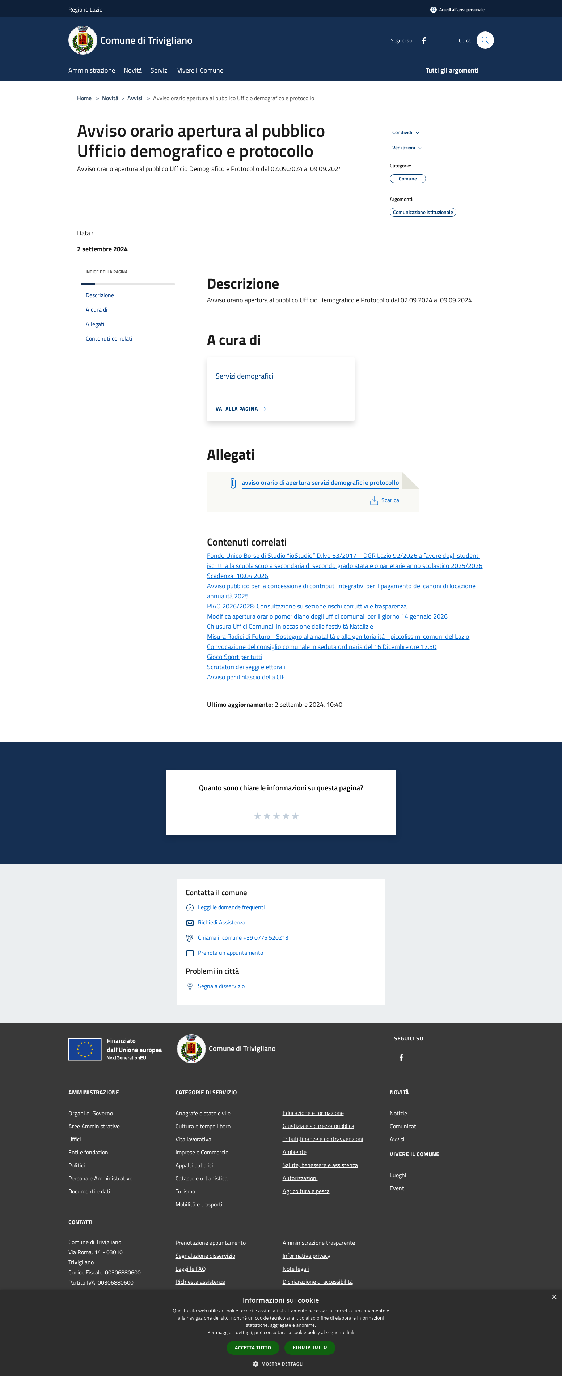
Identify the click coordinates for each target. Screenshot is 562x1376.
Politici (76, 1165)
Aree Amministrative (94, 1126)
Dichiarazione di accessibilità (318, 1281)
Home (84, 98)
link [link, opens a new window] (350, 1332)
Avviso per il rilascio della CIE (246, 677)
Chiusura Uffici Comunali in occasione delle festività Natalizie (290, 626)
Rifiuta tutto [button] (310, 1347)
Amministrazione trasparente (319, 1242)
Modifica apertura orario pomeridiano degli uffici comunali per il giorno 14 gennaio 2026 (327, 616)
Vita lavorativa (193, 1139)
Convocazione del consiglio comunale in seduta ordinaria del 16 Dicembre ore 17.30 (321, 646)
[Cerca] (485, 40)
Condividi (407, 132)
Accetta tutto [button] (253, 1348)
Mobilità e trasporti (199, 1204)
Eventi (398, 1188)
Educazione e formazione (313, 1112)
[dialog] (281, 1333)
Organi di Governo (90, 1113)
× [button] (554, 1297)
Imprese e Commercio (202, 1152)
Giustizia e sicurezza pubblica (318, 1125)
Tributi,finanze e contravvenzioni (323, 1138)
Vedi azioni (408, 148)
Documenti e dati (89, 1191)
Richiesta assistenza (200, 1281)
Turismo (185, 1191)
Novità (110, 98)
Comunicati (404, 1126)
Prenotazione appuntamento (211, 1242)
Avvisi (135, 98)
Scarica (383, 500)
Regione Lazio (85, 9)
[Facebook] (421, 40)
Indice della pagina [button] (106, 271)
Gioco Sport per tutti (234, 657)
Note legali (296, 1268)
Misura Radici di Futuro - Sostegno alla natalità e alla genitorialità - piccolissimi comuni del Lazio (338, 636)
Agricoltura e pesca (306, 1191)
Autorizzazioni (300, 1178)
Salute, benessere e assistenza (320, 1165)
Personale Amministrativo (100, 1178)
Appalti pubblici (194, 1165)
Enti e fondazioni (89, 1152)
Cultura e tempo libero (203, 1126)
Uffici (74, 1139)
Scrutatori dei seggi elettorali (246, 667)
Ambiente (295, 1152)
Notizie (398, 1113)
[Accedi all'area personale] (457, 9)
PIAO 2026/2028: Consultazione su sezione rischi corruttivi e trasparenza (307, 606)
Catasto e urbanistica (202, 1178)
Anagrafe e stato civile (203, 1113)
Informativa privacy (306, 1255)
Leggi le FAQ (191, 1268)
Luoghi (398, 1175)
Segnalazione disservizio (205, 1255)
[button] (281, 1363)
